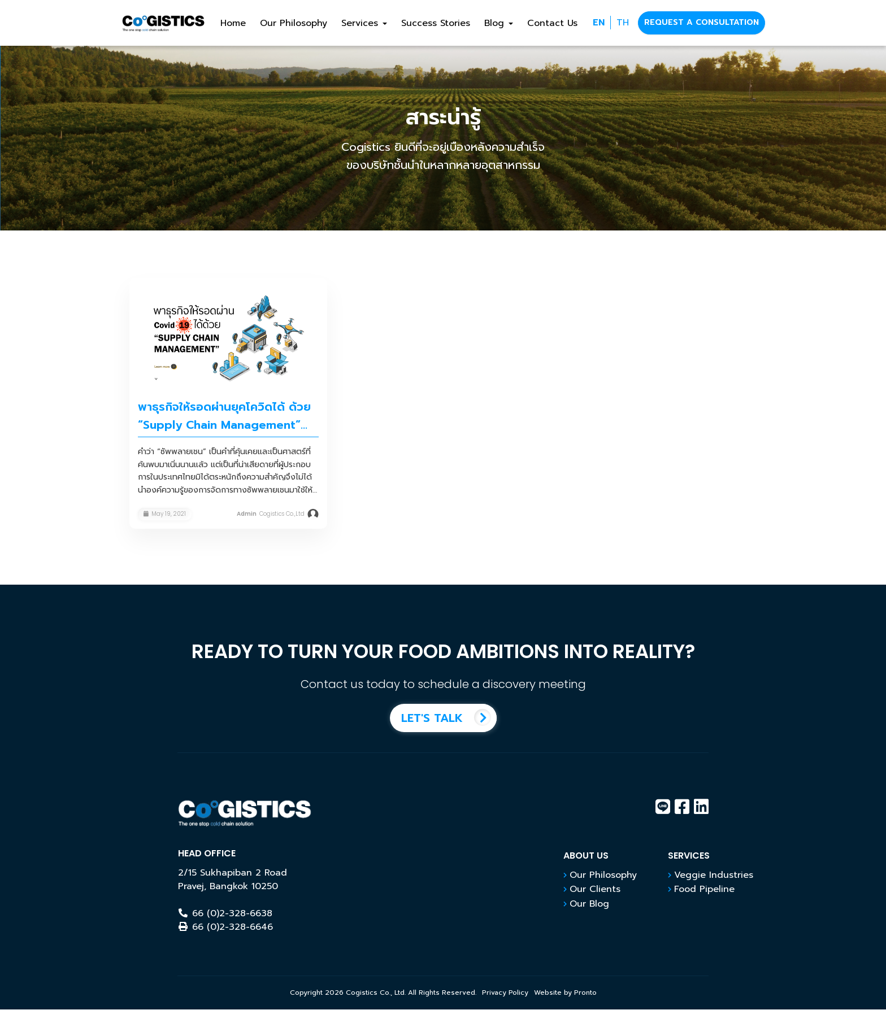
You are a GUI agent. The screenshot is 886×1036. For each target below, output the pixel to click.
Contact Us (552, 23)
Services (364, 23)
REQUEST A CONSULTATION (701, 22)
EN (599, 22)
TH (622, 22)
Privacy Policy (505, 992)
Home (233, 23)
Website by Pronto (565, 992)
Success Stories (435, 23)
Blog (498, 23)
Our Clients (595, 889)
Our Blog (589, 904)
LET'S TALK (449, 718)
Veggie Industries (713, 875)
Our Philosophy (293, 23)
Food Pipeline (704, 889)
